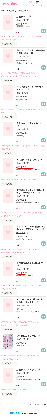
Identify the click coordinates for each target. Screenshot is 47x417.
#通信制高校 (23, 322)
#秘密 (3, 149)
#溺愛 (14, 40)
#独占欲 (4, 325)
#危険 (28, 73)
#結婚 (29, 213)
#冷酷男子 (4, 216)
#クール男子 (10, 36)
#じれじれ (23, 356)
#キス (22, 249)
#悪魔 (43, 146)
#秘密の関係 (5, 252)
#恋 (29, 179)
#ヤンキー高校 (6, 73)
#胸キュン (31, 36)
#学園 (8, 109)
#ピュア (34, 76)
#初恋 (35, 249)
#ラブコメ (26, 252)
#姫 (24, 213)
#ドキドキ (18, 36)
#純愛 (3, 179)
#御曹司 (9, 149)
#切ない (15, 322)
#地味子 (38, 36)
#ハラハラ (12, 216)
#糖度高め (21, 73)
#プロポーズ (35, 73)
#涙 (16, 325)
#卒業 (3, 322)
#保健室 (4, 249)
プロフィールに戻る (35, 405)
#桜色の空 (28, 249)
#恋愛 (13, 109)
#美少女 (34, 179)
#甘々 (25, 36)
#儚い (26, 179)
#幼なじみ (4, 289)
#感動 (3, 40)
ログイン (37, 5)
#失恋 (10, 356)
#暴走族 (4, 213)
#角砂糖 (15, 73)
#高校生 (9, 40)
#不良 (20, 76)
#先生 (17, 249)
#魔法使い (18, 285)
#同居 (3, 285)
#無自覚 (15, 76)
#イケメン (14, 179)
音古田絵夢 (20, 20)
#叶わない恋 (23, 325)
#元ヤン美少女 (6, 76)
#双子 (3, 36)
